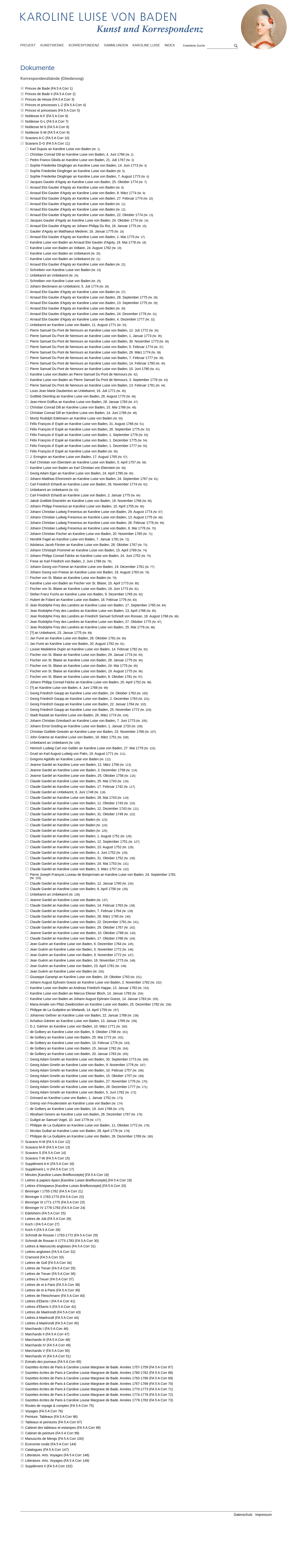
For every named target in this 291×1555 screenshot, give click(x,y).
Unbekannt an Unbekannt (49, 275)
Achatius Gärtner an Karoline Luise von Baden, (77, 1021)
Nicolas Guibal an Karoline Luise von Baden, (74, 1131)
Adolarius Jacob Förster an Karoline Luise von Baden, (83, 545)
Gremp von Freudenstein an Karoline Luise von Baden (70, 1103)
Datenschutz (243, 1515)
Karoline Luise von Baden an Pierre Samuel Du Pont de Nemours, (94, 380)
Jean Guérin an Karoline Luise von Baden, (75, 944)
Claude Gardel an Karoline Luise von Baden (62, 819)
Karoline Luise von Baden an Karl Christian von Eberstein (72, 468)
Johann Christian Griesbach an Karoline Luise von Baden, (82, 721)
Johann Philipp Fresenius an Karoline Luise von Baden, (82, 506)
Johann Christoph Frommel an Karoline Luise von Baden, (83, 550)
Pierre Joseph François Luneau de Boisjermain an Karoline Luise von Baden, (103, 874)
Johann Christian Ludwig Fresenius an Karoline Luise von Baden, (91, 512)
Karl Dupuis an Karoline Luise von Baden (60, 149)
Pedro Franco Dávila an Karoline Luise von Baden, (77, 160)
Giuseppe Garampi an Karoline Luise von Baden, (80, 977)
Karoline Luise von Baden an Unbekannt (60, 253)
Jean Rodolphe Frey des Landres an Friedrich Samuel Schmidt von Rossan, (99, 616)
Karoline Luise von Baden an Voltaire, (70, 248)
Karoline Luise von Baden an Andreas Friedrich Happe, (83, 988)
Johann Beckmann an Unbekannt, (64, 286)
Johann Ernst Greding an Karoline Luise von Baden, (80, 726)
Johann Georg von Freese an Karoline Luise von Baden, (87, 567)
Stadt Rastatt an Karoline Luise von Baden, (73, 715)
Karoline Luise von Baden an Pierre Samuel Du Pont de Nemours (78, 374)
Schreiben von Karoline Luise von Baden (60, 270)
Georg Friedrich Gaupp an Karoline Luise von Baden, (83, 693)
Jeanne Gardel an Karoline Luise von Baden (63, 900)
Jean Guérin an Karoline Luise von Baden (61, 971)
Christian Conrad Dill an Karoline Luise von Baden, (77, 154)
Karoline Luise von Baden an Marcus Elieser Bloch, (80, 993)
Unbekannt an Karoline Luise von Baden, (73, 325)
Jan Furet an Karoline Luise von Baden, (73, 638)
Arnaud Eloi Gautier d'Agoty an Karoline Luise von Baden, (83, 193)
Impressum (263, 1515)
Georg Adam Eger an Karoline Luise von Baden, (76, 473)
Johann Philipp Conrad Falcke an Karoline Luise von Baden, (85, 556)
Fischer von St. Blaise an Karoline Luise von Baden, (79, 589)
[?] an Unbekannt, (56, 633)
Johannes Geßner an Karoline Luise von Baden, (78, 1015)
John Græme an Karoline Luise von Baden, (73, 737)
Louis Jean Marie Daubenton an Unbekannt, (72, 391)
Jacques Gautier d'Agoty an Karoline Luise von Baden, (84, 182)
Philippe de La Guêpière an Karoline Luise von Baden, (83, 1125)
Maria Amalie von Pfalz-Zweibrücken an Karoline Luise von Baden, (94, 1004)
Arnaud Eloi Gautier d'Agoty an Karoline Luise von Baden (72, 187)
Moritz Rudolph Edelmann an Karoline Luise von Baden (71, 418)
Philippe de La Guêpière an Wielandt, (68, 1010)
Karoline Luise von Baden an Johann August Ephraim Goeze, (88, 999)
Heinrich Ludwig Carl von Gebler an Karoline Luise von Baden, (86, 748)
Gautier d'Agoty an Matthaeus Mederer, (72, 231)
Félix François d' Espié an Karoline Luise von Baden (68, 451)
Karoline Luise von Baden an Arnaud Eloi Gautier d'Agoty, (83, 242)
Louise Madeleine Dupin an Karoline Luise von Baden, (83, 649)
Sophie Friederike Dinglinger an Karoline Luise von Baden (73, 171)
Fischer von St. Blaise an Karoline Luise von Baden (68, 578)
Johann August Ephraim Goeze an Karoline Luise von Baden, (90, 982)
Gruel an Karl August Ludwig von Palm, (72, 754)
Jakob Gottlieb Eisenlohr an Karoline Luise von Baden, (85, 501)
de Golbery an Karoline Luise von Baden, (73, 1032)
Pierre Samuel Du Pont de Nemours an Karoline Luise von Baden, (89, 330)
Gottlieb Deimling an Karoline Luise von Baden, (78, 396)
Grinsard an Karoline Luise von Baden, (70, 1098)
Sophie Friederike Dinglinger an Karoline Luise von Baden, (84, 165)
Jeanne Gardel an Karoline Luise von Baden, (74, 765)
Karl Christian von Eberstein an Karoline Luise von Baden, (83, 462)
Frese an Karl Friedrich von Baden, (65, 561)
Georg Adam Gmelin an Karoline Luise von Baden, (83, 1059)
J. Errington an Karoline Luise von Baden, (73, 457)
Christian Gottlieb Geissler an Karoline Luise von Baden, (87, 732)
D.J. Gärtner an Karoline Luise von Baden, (72, 1026)
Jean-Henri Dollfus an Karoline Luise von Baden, (78, 402)
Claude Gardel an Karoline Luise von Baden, (73, 781)
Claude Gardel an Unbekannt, (61, 792)
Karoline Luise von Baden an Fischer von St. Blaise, (79, 583)
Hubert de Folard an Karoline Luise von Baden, (78, 600)
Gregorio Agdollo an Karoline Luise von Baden (64, 759)
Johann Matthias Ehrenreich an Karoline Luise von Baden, (89, 479)
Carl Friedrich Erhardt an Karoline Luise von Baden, (83, 484)
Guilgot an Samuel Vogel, (59, 1120)
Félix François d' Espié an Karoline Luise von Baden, (81, 424)
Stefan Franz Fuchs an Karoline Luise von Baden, (81, 594)
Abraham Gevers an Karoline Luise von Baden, (80, 1114)
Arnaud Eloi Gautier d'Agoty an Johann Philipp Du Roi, (83, 226)
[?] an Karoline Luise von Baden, (64, 688)
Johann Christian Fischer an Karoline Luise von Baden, (86, 534)
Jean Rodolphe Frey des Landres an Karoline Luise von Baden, (93, 605)
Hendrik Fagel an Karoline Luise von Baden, (74, 539)
